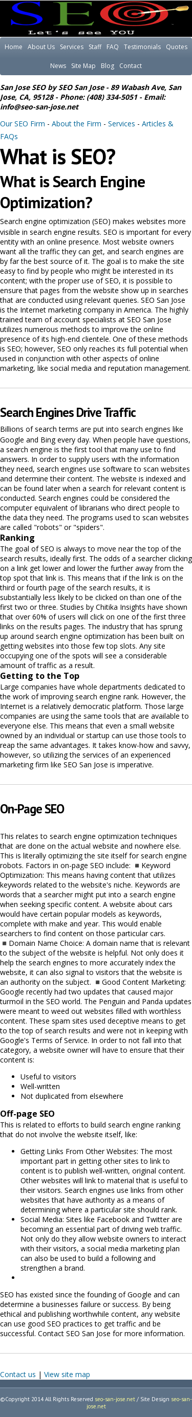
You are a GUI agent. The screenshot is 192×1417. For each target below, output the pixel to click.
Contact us (18, 1374)
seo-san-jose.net (115, 1399)
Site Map (83, 65)
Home (14, 46)
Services (71, 46)
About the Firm (76, 123)
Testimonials (142, 46)
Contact (130, 65)
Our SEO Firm (22, 123)
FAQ (112, 46)
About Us (41, 46)
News (58, 65)
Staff (95, 46)
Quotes (176, 46)
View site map (67, 1374)
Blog (107, 65)
